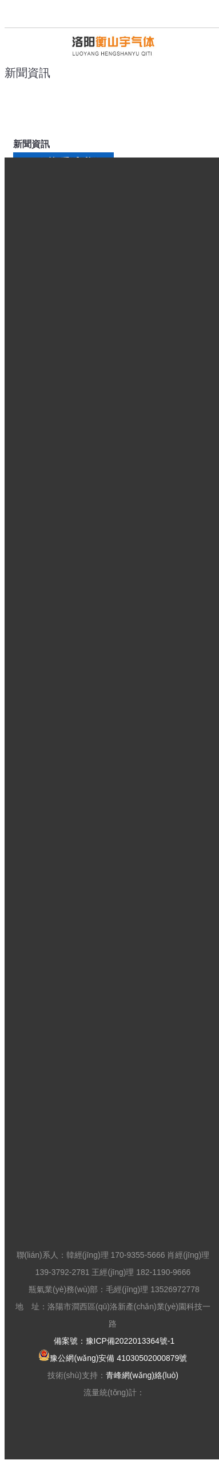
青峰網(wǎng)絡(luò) (142, 1375)
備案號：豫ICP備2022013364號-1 (114, 1340)
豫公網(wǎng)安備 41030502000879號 (112, 1358)
